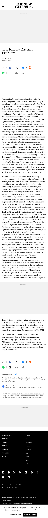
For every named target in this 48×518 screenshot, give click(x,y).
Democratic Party (11, 397)
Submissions (29, 464)
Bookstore (29, 442)
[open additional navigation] (3, 4)
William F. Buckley (23, 397)
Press (27, 456)
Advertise (28, 449)
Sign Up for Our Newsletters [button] (10, 488)
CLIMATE (4, 442)
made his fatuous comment (12, 154)
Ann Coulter (25, 394)
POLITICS (5, 439)
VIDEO (4, 456)
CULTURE (4, 446)
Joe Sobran (10, 396)
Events (28, 435)
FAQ (27, 453)
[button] (4, 67)
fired (34, 137)
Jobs (27, 460)
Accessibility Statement (8, 497)
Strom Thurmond (21, 396)
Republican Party (35, 397)
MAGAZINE (5, 449)
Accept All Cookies (30, 514)
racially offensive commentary (28, 119)
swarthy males (33, 134)
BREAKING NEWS (7, 435)
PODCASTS (5, 453)
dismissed (6, 129)
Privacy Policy (33, 497)
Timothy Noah (6, 59)
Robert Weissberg (34, 101)
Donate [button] (28, 446)
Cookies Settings (6, 500)
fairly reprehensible (16, 149)
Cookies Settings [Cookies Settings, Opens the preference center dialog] (16, 514)
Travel (27, 439)
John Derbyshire (34, 394)
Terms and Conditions (22, 497)
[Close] (45, 507)
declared (5, 109)
